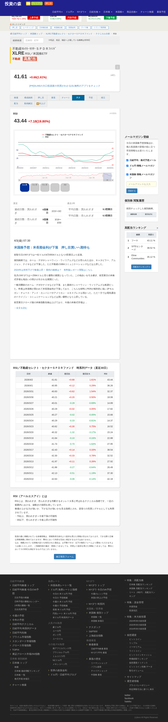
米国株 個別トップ (98, 612)
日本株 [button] (107, 12)
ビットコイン (135, 639)
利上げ (40, 103)
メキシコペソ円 (60, 664)
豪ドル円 (57, 627)
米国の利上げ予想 (99, 598)
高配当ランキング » (141, 267)
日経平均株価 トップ (23, 585)
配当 (16, 103)
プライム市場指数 (21, 637)
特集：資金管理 (135, 602)
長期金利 (71, 27)
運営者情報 (133, 681)
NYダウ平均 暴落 (99, 652)
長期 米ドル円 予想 (61, 609)
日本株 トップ (19, 662)
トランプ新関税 (100, 27)
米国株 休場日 (97, 621)
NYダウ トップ (97, 585)
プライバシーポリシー (139, 685)
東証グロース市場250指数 (26, 654)
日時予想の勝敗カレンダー (27, 601)
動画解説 (28, 103)
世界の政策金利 (58, 670)
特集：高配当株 (135, 580)
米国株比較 (58, 27)
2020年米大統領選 (137, 625)
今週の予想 (18, 615)
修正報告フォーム (65, 556)
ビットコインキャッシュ (140, 655)
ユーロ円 (57, 631)
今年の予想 (18, 619)
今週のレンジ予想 (99, 594)
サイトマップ (134, 676)
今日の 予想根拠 (60, 598)
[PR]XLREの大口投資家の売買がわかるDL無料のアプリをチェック (64, 85)
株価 (16, 98)
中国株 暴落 (96, 675)
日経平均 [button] (57, 12)
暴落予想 (161, 12)
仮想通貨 (131, 635)
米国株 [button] (119, 12)
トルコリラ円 (59, 656)
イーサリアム (135, 647)
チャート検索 (147, 12)
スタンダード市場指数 (24, 641)
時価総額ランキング (138, 659)
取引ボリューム (136, 670)
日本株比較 (43, 27)
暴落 (53, 98)
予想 (91, 98)
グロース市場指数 (21, 645)
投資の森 (13, 4)
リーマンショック (99, 663)
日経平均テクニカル (23, 624)
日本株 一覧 (20, 675)
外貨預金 (133, 606)
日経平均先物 (19, 632)
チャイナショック (99, 671)
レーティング (28, 27)
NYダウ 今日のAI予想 (100, 589)
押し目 (49, 3)
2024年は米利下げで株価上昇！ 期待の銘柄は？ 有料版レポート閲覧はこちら (53, 270)
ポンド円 (57, 635)
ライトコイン (135, 651)
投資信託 (133, 610)
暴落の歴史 (95, 658)
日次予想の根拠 (22, 597)
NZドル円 (57, 660)
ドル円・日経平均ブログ (63, 674)
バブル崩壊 (96, 667)
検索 (17, 667)
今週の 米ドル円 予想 (62, 601)
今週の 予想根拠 (60, 605)
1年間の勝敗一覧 (22, 605)
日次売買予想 (21, 609)
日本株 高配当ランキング (140, 584)
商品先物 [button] (132, 12)
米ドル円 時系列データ (63, 617)
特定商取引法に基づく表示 (141, 689)
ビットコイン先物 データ (140, 667)
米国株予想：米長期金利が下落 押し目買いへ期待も (52, 247)
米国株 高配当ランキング (140, 588)
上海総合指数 (96, 635)
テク (78, 98)
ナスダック (95, 627)
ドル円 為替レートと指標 (63, 589)
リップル (133, 643)
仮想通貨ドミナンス (138, 663)
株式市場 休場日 (22, 679)
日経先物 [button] (94, 12)
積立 (103, 98)
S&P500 (93, 631)
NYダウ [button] (81, 12)
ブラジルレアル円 (61, 652)
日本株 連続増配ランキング (27, 671)
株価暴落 (93, 644)
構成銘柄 (28, 98)
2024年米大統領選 (137, 621)
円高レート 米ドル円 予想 (64, 613)
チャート (66, 98)
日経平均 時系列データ (24, 628)
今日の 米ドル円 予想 (62, 594)
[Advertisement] (65, 333)
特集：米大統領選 (136, 616)
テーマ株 (84, 27)
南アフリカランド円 (62, 648)
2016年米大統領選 (137, 629)
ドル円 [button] (70, 12)
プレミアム (37, 3)
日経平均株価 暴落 (99, 649)
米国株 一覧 (96, 617)
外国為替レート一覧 (61, 585)
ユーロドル (58, 639)
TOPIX (15, 649)
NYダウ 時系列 (97, 604)
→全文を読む (20, 308)
